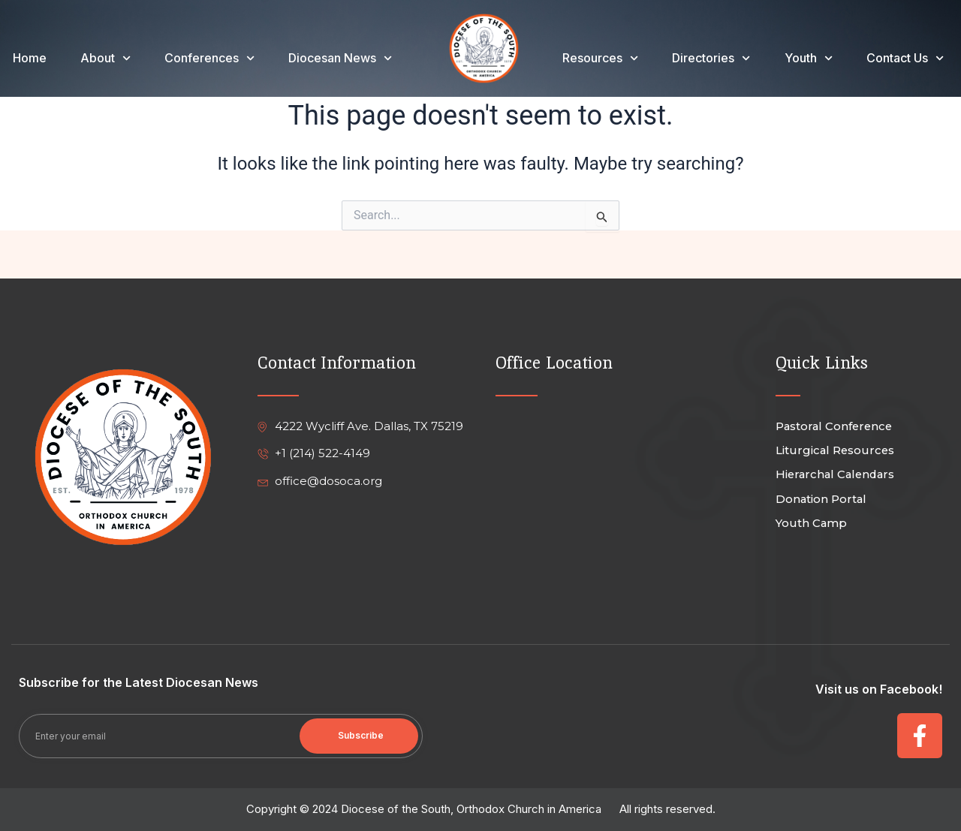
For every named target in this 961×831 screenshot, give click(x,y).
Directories (711, 58)
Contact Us (905, 58)
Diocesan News (340, 58)
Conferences (209, 58)
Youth (809, 58)
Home (30, 57)
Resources (600, 58)
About (105, 58)
